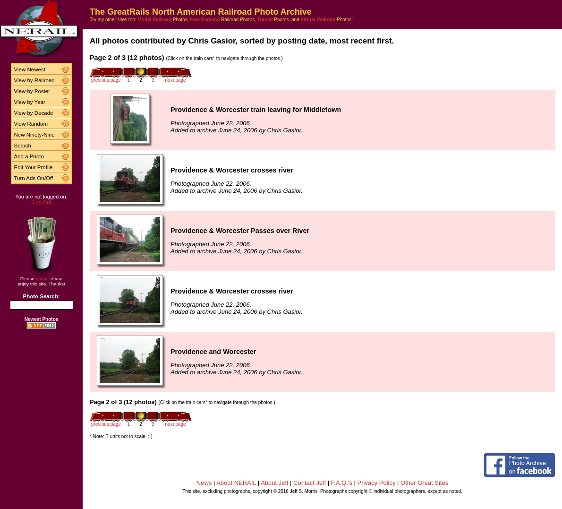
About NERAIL (236, 482)
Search (23, 145)
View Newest (29, 69)
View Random (31, 124)
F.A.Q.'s (341, 482)
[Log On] (41, 202)
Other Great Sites (424, 482)
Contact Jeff (309, 482)
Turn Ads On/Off (33, 178)
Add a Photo (29, 156)
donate (43, 278)
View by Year (29, 102)
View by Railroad (34, 80)
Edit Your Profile (33, 167)
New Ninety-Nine (34, 135)
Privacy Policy (377, 482)
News (204, 482)
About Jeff (274, 482)
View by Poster (32, 91)
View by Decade (33, 113)
